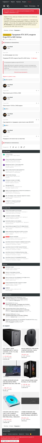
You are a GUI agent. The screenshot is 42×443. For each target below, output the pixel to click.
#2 (38, 90)
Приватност (21, 434)
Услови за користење (13, 434)
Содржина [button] (5, 1)
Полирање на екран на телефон (13, 180)
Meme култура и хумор (10, 274)
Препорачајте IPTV (10, 185)
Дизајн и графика (9, 234)
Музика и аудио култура (11, 280)
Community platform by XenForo (15, 429)
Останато (8, 177)
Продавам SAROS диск (13, 314)
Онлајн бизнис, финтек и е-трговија (13, 161)
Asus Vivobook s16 (12, 303)
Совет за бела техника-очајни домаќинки (15, 169)
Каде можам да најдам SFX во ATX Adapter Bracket (17, 226)
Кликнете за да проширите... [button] (21, 72)
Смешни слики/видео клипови (13, 272)
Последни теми (6, 207)
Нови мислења (6, 151)
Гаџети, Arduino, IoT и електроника (13, 172)
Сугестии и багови (9, 223)
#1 (38, 52)
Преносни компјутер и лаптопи (16, 305)
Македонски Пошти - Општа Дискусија (14, 164)
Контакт (5, 434)
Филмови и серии (10, 267)
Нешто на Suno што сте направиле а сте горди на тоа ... (18, 277)
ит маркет (6, 326)
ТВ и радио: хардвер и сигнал (12, 187)
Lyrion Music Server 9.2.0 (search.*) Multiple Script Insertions (18, 241)
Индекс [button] (24, 1)
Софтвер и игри (13, 316)
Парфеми (8, 287)
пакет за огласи (19, 26)
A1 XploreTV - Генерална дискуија (13, 201)
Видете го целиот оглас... (9, 76)
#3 (38, 103)
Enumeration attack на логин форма (13, 221)
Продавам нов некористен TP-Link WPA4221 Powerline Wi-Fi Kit (22, 319)
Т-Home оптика (9, 154)
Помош (27, 434)
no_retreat (6, 39)
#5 (38, 136)
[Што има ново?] (38, 6)
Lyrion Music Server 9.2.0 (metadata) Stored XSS (16, 257)
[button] (4, 6)
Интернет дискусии (10, 167)
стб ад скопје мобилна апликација (13, 159)
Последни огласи (7, 294)
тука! (17, 12)
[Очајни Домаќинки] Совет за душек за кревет (16, 282)
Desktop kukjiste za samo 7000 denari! (16, 297)
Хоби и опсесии (9, 290)
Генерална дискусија (10, 203)
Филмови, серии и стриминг (11, 269)
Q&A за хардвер (9, 198)
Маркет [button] (13, 1)
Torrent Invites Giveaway (11, 175)
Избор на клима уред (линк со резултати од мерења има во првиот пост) (22, 190)
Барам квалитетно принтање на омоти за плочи (17, 231)
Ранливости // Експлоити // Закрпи (13, 244)
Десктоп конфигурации (14, 300)
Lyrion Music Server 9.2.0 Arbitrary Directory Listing (16, 252)
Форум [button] (29, 1)
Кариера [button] (18, 1)
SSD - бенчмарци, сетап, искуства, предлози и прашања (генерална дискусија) (24, 195)
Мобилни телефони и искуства (12, 182)
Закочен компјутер (12, 236)
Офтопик (5, 264)
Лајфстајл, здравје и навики (11, 285)
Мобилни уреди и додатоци (17, 311)
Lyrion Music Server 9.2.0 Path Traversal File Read (16, 247)
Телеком (7, 156)
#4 (38, 119)
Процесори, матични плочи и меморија (14, 239)
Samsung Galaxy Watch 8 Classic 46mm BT (16, 308)
